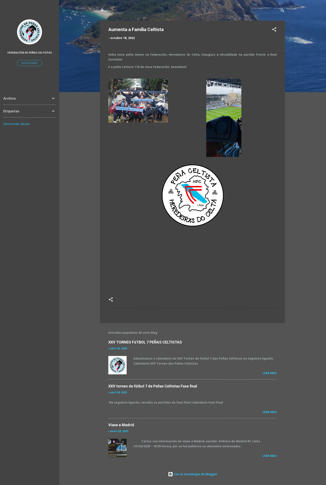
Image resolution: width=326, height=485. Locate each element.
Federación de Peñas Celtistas (29, 52)
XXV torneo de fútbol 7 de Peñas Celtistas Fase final (152, 386)
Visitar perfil (29, 63)
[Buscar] (282, 11)
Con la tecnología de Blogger (192, 474)
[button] (274, 30)
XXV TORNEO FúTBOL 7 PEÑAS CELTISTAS (145, 342)
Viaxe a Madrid (121, 425)
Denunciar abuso (16, 124)
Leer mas (270, 373)
